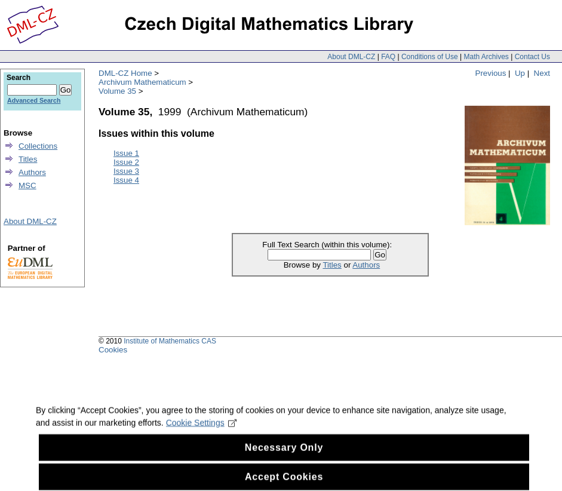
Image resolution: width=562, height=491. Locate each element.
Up (520, 73)
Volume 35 (117, 91)
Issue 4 (126, 180)
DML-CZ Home (125, 73)
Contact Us (532, 57)
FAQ (388, 57)
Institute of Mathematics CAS (170, 341)
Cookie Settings (201, 429)
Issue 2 (126, 162)
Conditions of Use (429, 57)
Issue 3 (126, 171)
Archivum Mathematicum (142, 82)
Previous (490, 73)
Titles (332, 264)
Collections (38, 146)
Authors (366, 264)
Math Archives (485, 57)
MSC (27, 185)
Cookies (113, 349)
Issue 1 (126, 153)
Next (542, 73)
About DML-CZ (351, 57)
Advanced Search (33, 100)
